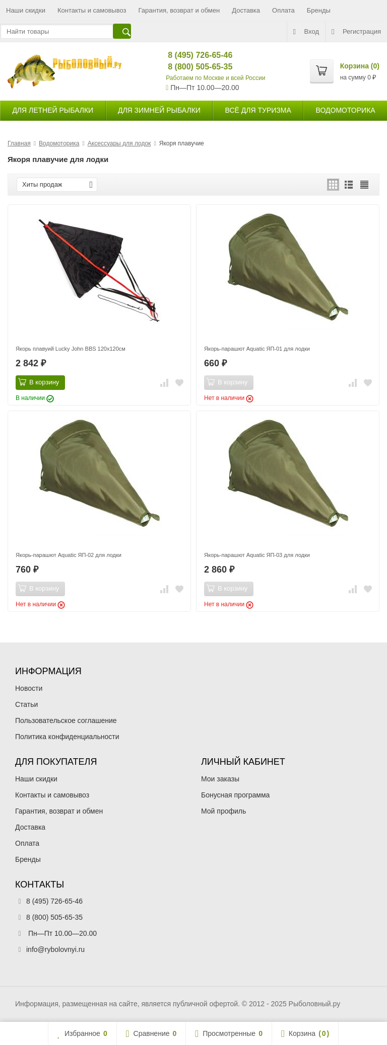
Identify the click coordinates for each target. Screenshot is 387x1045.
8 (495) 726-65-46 (192, 55)
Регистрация (356, 32)
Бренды (319, 10)
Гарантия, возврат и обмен (179, 10)
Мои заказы (220, 779)
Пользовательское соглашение (66, 720)
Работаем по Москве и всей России (215, 78)
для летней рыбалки (52, 110)
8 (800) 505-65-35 (192, 66)
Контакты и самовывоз (91, 10)
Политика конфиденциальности (67, 737)
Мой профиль (223, 811)
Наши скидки (25, 10)
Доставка (246, 10)
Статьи (26, 704)
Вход (306, 32)
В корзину (38, 382)
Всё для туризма (258, 110)
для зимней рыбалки (159, 110)
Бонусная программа (235, 795)
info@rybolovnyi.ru (55, 949)
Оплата (283, 10)
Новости (28, 688)
